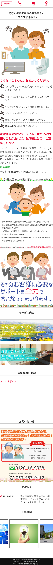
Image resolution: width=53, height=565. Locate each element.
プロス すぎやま (8, 381)
